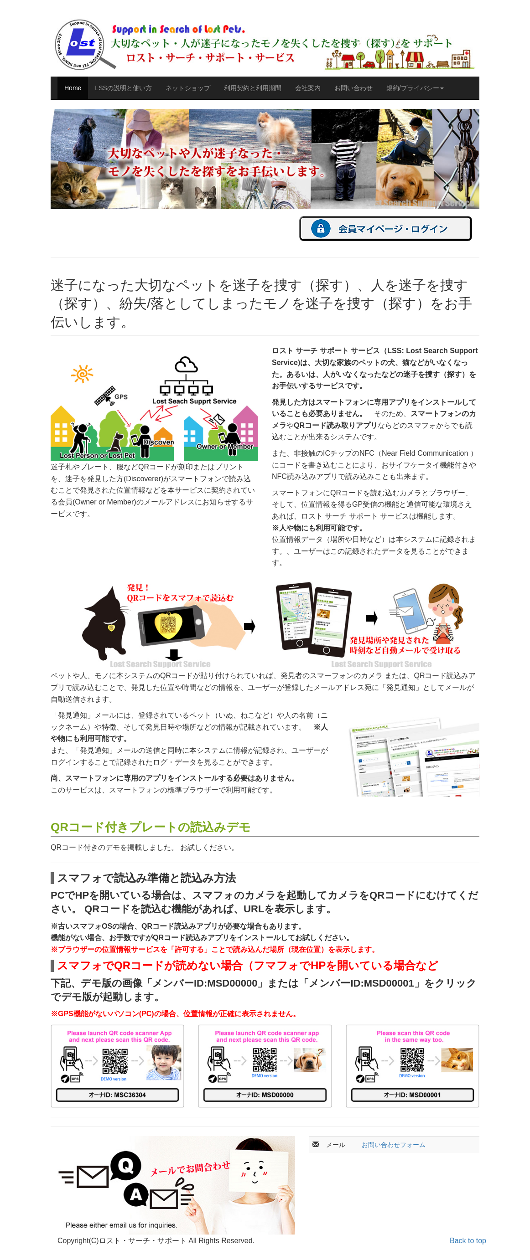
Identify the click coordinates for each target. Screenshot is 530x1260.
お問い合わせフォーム (394, 1144)
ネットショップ (188, 88)
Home (72, 88)
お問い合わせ (353, 88)
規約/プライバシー (415, 88)
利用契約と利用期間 (252, 88)
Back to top (468, 1241)
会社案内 (308, 88)
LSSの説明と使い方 (123, 88)
